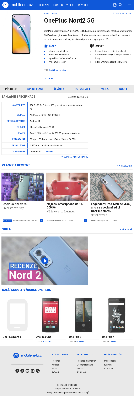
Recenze (44, 5)
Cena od (43, 342)
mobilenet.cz (110, 361)
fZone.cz (108, 368)
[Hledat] (120, 5)
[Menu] (129, 5)
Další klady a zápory (56, 70)
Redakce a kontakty (86, 361)
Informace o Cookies (67, 385)
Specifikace (35, 88)
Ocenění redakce (85, 364)
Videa (69, 5)
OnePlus (55, 14)
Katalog (58, 5)
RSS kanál (81, 372)
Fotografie (83, 88)
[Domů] (17, 5)
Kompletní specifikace (74, 157)
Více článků (124, 166)
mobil (46, 14)
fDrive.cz (108, 364)
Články (59, 88)
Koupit (124, 88)
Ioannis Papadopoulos (23, 220)
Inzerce (80, 368)
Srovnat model (122, 13)
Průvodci (82, 5)
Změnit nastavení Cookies (67, 388)
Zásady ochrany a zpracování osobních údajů (67, 392)
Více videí (125, 229)
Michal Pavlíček (54, 220)
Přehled (11, 88)
